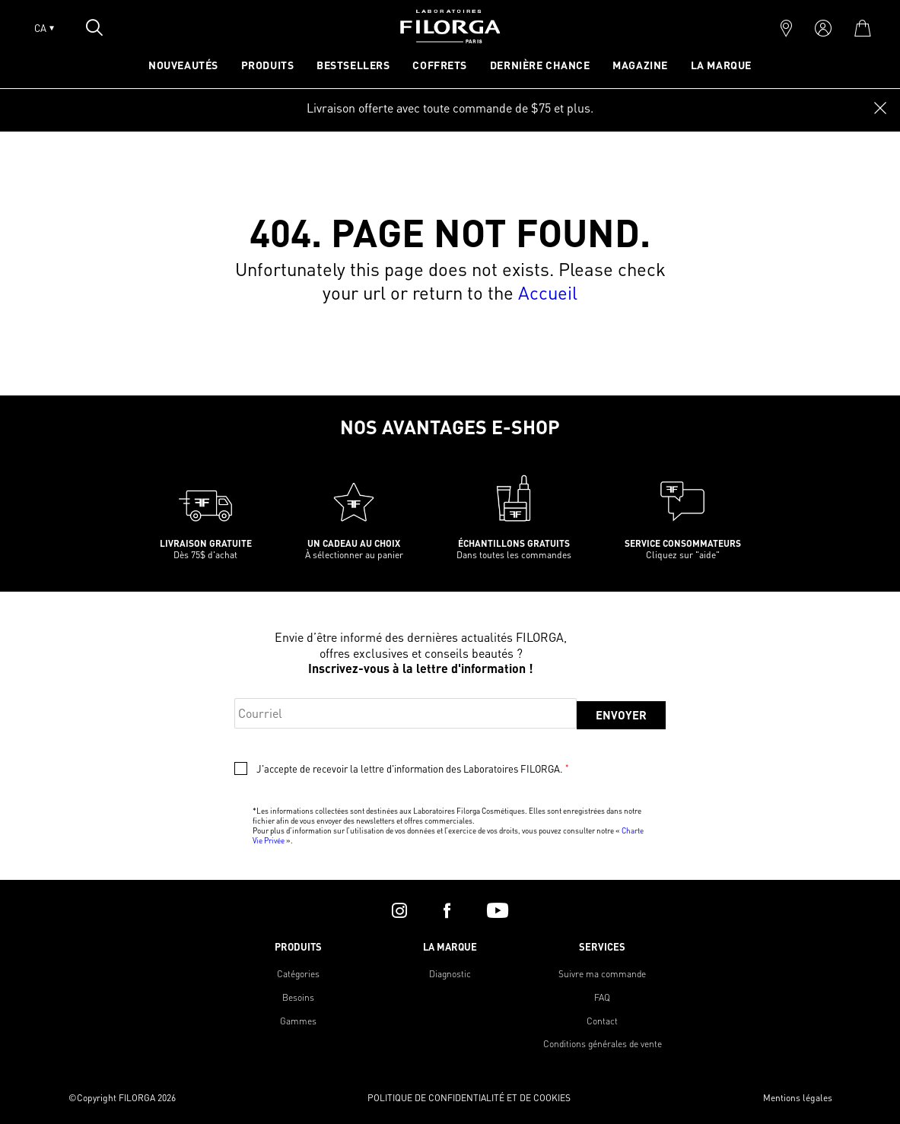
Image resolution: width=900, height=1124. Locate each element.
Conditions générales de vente (602, 1043)
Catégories (298, 974)
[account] (823, 28)
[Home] (450, 38)
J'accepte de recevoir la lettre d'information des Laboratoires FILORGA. (412, 769)
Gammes (298, 1021)
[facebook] (447, 910)
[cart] (862, 28)
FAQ (602, 997)
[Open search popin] (94, 27)
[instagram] (399, 910)
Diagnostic (450, 974)
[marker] (786, 28)
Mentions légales (797, 1097)
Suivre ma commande (602, 974)
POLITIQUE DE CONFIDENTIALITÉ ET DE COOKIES (469, 1097)
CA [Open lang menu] (44, 28)
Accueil (547, 292)
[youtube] (497, 910)
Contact (602, 1021)
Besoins (298, 997)
